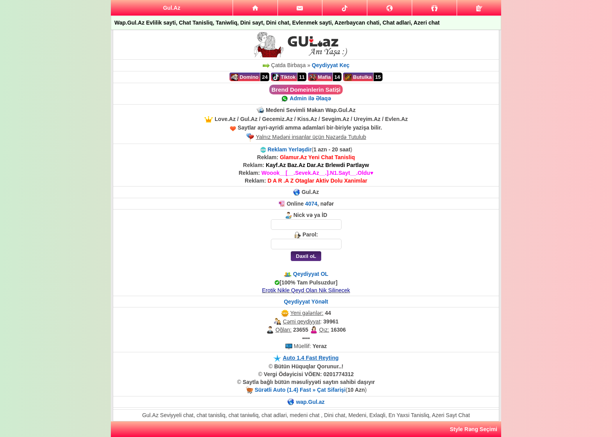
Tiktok (284, 77)
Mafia (320, 77)
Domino (244, 77)
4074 (311, 204)
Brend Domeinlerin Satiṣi (305, 89)
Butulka (358, 77)
